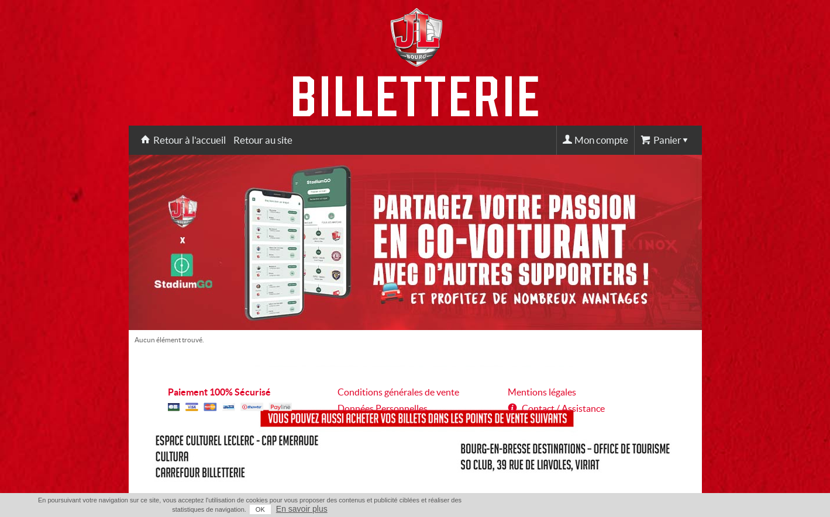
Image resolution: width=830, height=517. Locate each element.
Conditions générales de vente (398, 392)
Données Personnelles (382, 408)
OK (260, 509)
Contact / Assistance (563, 408)
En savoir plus (302, 508)
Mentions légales (542, 392)
